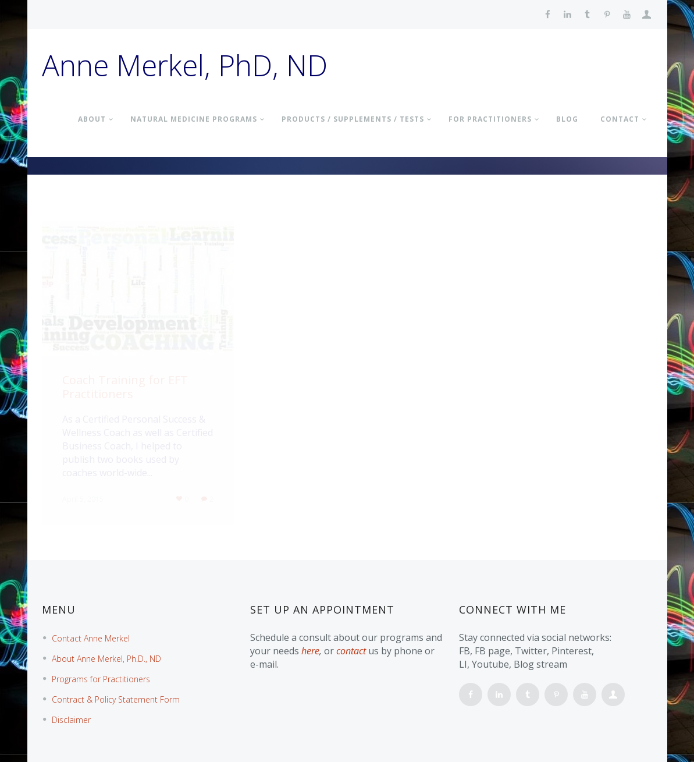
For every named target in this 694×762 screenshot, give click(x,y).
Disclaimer (71, 719)
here (310, 650)
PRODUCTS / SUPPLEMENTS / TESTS (353, 119)
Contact (619, 119)
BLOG (567, 119)
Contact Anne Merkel (91, 638)
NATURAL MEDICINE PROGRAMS (193, 119)
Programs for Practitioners (101, 679)
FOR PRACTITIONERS (490, 119)
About (92, 119)
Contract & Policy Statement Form (116, 699)
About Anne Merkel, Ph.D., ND (106, 658)
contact (351, 650)
